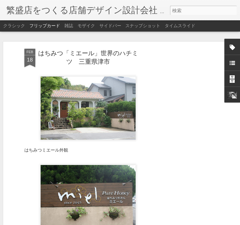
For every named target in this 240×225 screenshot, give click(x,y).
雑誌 (68, 25)
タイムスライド (180, 25)
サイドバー (110, 25)
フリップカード (44, 25)
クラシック (14, 25)
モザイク (86, 25)
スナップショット (142, 25)
